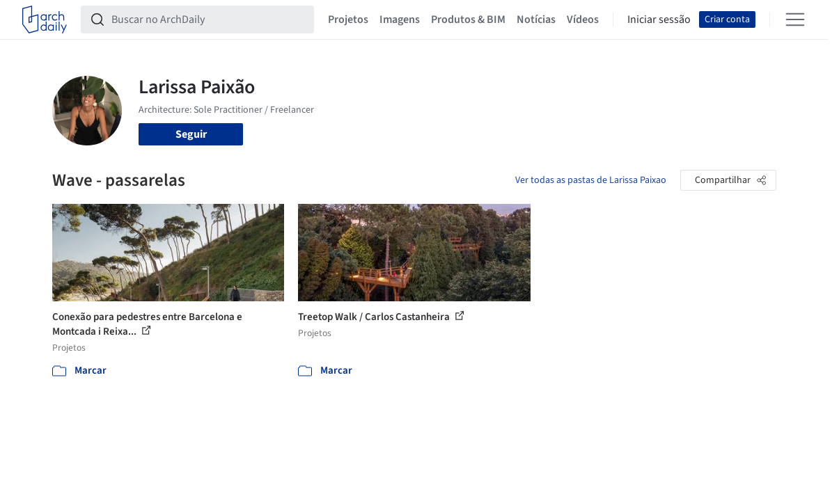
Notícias (536, 19)
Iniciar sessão (659, 19)
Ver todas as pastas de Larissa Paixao (590, 180)
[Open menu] (795, 19)
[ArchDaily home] (44, 19)
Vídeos (583, 19)
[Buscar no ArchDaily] (208, 19)
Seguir (191, 134)
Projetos (348, 19)
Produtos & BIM (468, 19)
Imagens (399, 19)
